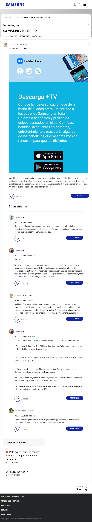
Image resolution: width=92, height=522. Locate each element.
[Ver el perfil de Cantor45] (18, 251)
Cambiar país (7, 514)
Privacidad (6, 506)
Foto (28, 48)
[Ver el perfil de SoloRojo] (12, 44)
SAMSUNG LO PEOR (16, 471)
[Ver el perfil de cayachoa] (18, 217)
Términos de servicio (11, 501)
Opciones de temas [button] (84, 24)
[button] (84, 44)
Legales (4, 510)
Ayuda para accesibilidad (12, 497)
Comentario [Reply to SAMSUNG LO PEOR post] (80, 196)
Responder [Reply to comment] (74, 238)
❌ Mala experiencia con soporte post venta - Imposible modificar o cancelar (23, 456)
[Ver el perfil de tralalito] (18, 411)
